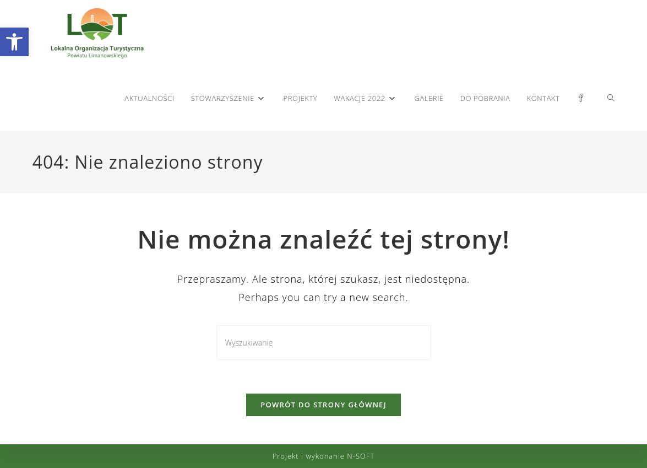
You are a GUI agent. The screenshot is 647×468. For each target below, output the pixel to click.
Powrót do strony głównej (323, 405)
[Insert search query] (323, 342)
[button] (14, 42)
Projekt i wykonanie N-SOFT (324, 456)
